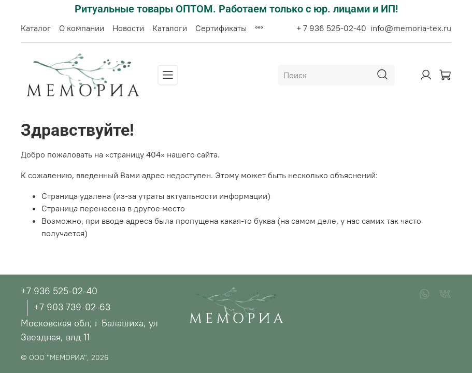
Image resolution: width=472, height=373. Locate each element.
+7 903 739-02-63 (72, 307)
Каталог (36, 28)
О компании (81, 28)
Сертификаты (221, 28)
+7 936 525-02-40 (59, 291)
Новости (128, 28)
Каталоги (169, 28)
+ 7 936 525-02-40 (331, 28)
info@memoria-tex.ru (410, 28)
